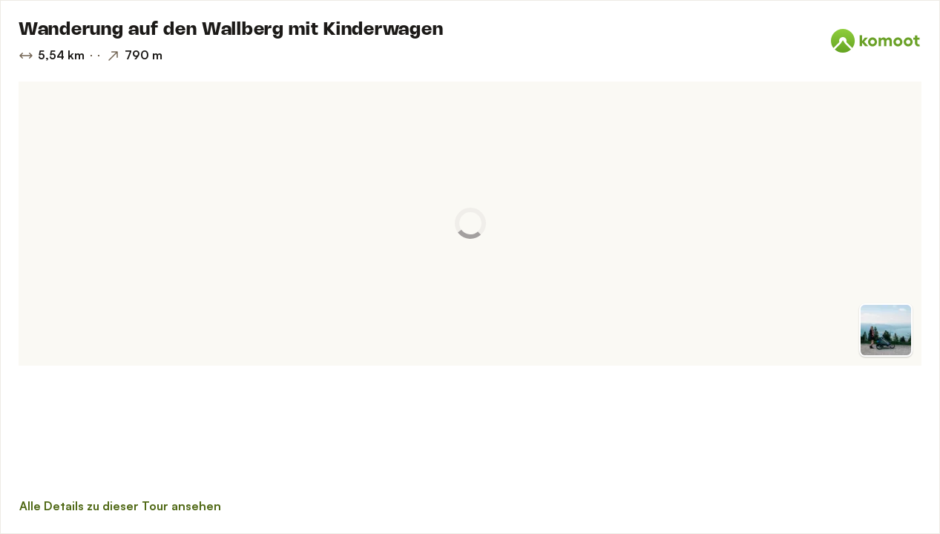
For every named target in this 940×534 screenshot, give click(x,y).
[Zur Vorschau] (886, 330)
